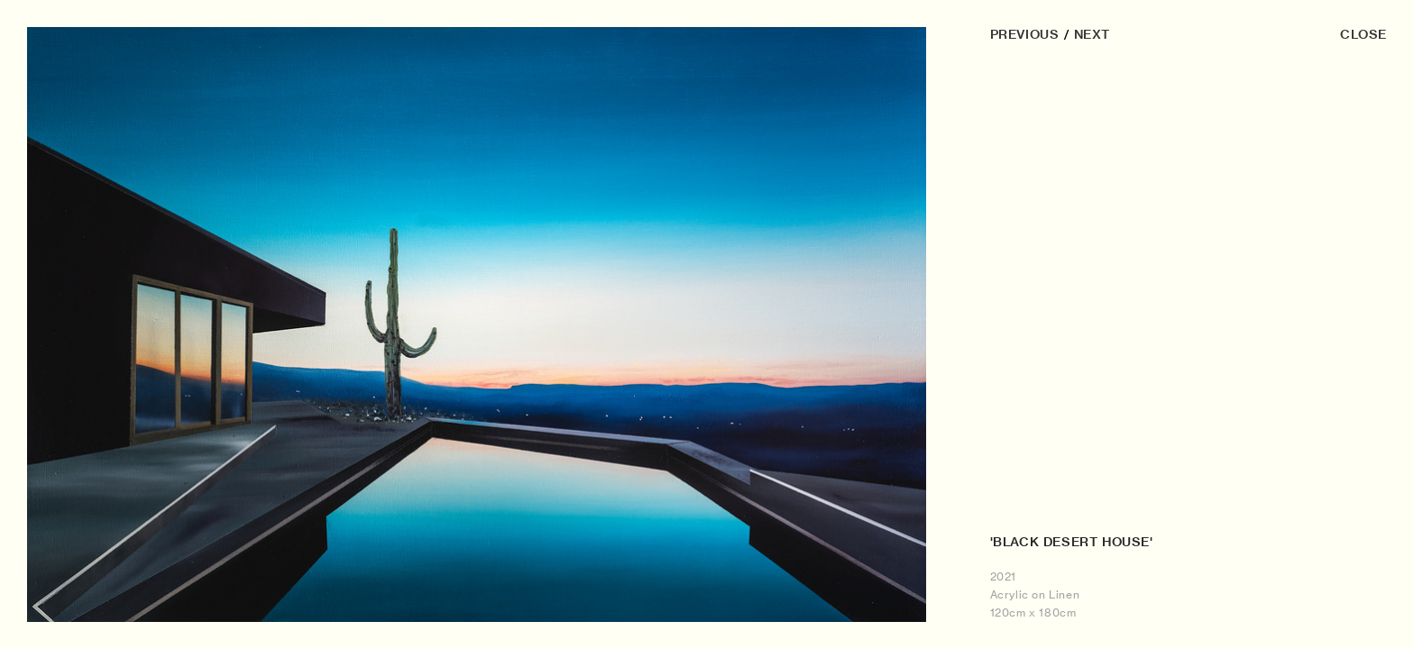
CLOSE (1363, 34)
